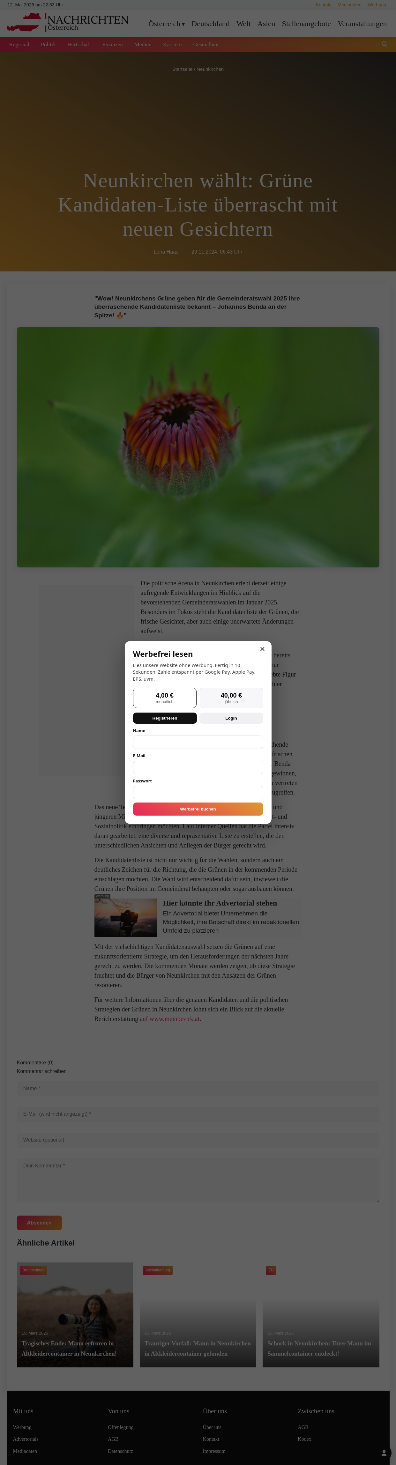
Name (139, 730)
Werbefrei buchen (198, 809)
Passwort (142, 781)
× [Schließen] (262, 649)
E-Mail (139, 755)
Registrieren (165, 718)
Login (231, 718)
